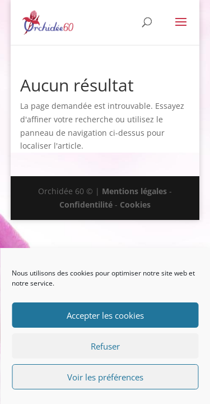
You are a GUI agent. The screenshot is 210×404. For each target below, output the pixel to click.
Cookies (135, 204)
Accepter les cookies (105, 315)
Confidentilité (86, 204)
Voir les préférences (105, 377)
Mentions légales (134, 191)
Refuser (105, 346)
